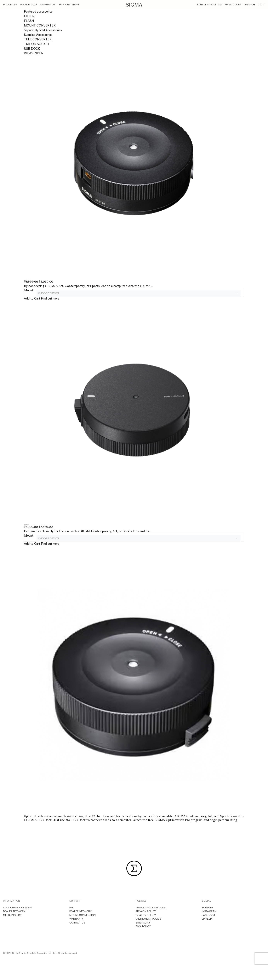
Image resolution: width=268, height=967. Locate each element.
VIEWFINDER (33, 53)
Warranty (76, 918)
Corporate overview (17, 907)
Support (65, 4)
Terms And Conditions (151, 907)
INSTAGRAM (209, 911)
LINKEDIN (207, 918)
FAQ (71, 907)
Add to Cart (32, 298)
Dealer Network (14, 911)
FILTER (29, 16)
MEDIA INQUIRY (12, 915)
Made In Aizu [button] (28, 4)
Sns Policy (143, 926)
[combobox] (138, 293)
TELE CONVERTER (38, 39)
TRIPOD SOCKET (36, 44)
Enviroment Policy (148, 918)
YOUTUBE (207, 907)
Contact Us (77, 922)
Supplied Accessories (38, 35)
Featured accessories (38, 11)
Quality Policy (146, 915)
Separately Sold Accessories (43, 30)
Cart (261, 4)
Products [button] (10, 4)
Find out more (50, 298)
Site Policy (143, 922)
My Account (233, 4)
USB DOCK (32, 48)
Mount (28, 290)
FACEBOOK (208, 915)
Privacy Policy (146, 911)
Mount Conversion (82, 915)
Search (250, 4)
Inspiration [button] (47, 4)
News (75, 4)
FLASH (29, 21)
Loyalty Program (209, 4)
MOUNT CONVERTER (40, 25)
